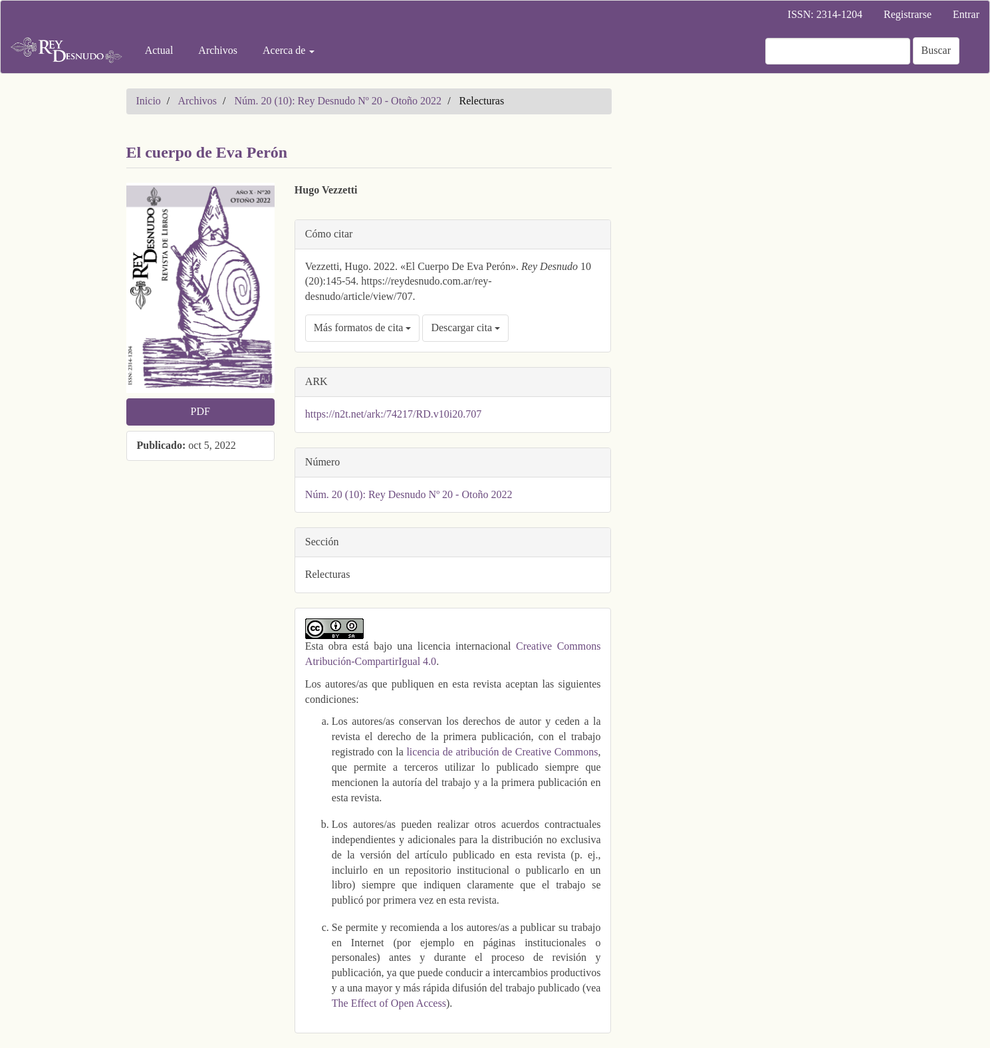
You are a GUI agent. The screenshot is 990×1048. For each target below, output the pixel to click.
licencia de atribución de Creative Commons (502, 751)
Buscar (936, 50)
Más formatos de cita (363, 327)
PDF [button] (199, 411)
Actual (159, 50)
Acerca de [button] (288, 50)
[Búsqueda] (837, 51)
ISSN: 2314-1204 (825, 14)
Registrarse (907, 14)
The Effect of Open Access (389, 1003)
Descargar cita (465, 327)
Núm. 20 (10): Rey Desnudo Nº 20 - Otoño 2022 (338, 100)
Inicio (148, 100)
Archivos (217, 50)
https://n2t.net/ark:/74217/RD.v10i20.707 (393, 414)
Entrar (966, 14)
